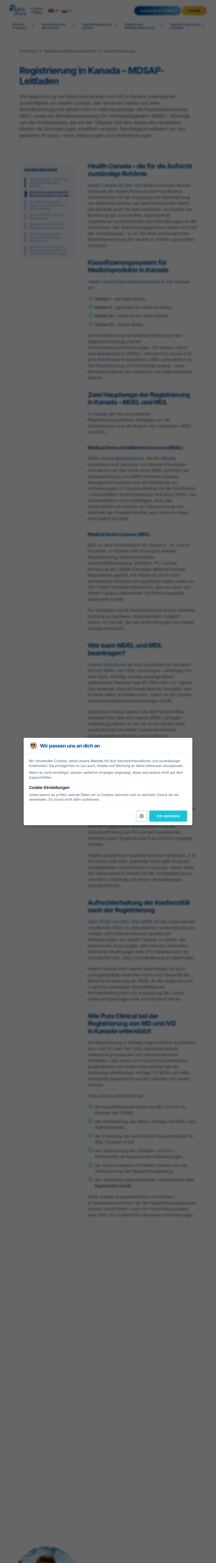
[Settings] (141, 816)
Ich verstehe (168, 816)
